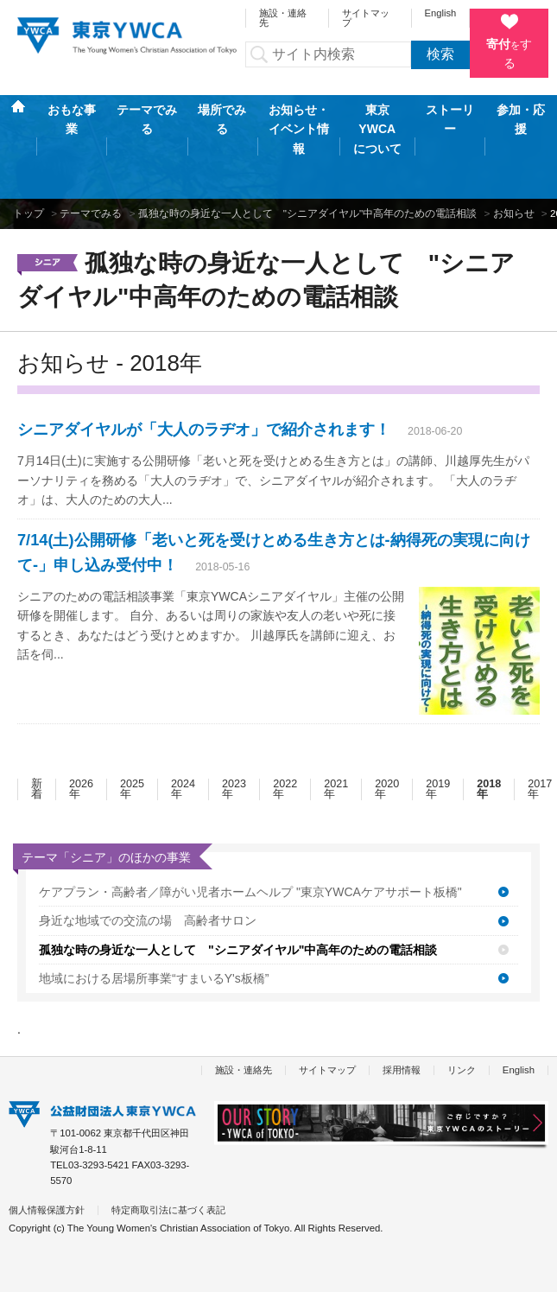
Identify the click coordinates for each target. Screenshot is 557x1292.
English (441, 13)
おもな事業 (71, 120)
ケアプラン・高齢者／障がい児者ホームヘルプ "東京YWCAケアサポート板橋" (250, 830)
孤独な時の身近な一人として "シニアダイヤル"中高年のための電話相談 (307, 150)
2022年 (285, 727)
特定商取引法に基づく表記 (168, 1147)
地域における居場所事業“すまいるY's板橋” (154, 916)
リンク (461, 1007)
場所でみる (222, 120)
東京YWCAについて (377, 120)
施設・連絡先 (283, 18)
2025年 (132, 727)
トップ (28, 150)
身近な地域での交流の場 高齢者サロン (147, 858)
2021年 (336, 727)
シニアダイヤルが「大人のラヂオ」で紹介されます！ (203, 367)
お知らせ (514, 150)
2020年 (387, 727)
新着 (36, 727)
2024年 (183, 727)
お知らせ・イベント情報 (299, 120)
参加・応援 (521, 119)
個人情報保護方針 (47, 1147)
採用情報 (402, 1007)
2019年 (438, 727)
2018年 (489, 727)
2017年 (540, 727)
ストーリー (450, 119)
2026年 (81, 727)
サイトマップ (365, 18)
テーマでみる (147, 120)
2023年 (234, 727)
